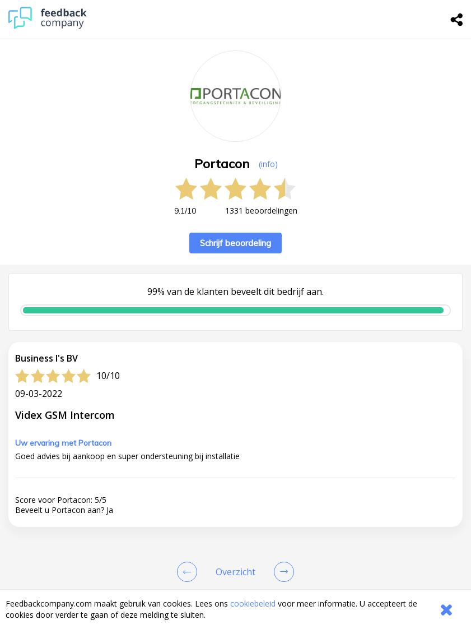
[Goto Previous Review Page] (189, 572)
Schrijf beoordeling (235, 243)
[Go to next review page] (281, 572)
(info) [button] (268, 164)
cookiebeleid (253, 603)
